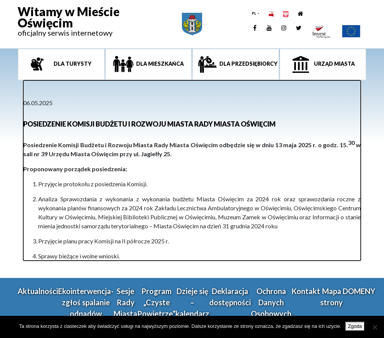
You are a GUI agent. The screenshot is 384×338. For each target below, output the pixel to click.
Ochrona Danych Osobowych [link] (271, 302)
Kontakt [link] (305, 291)
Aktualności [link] (38, 291)
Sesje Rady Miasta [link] (125, 302)
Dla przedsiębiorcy (248, 63)
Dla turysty (72, 63)
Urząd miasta (334, 63)
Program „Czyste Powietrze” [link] (156, 302)
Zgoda (355, 326)
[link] (69, 24)
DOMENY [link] (359, 291)
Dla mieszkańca (159, 63)
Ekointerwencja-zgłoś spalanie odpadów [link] (86, 302)
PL (254, 13)
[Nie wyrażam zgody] (374, 327)
